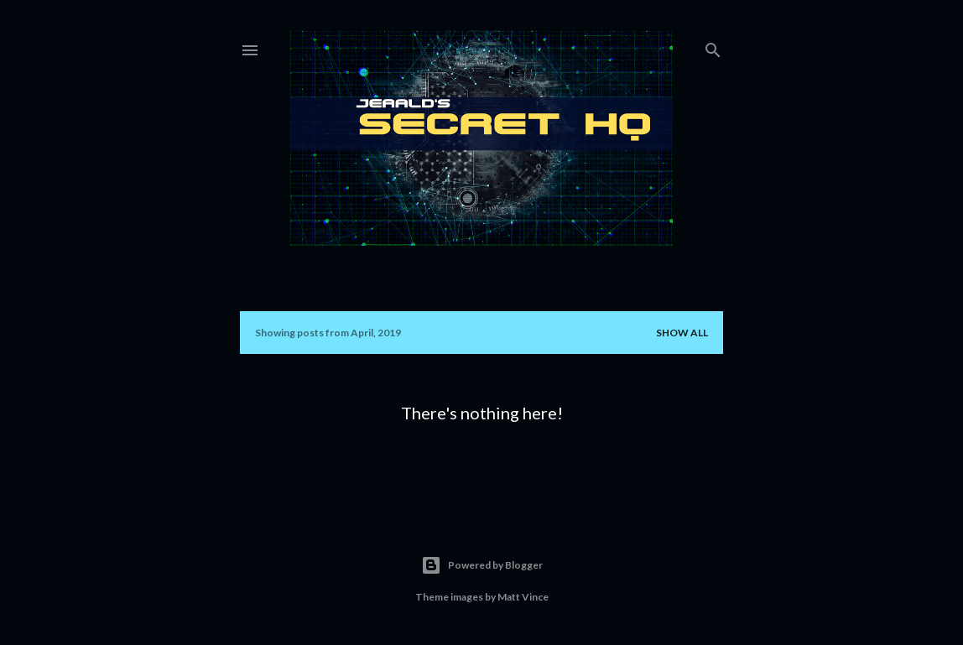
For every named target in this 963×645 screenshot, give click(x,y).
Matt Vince (523, 596)
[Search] (713, 46)
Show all (682, 332)
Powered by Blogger (482, 565)
